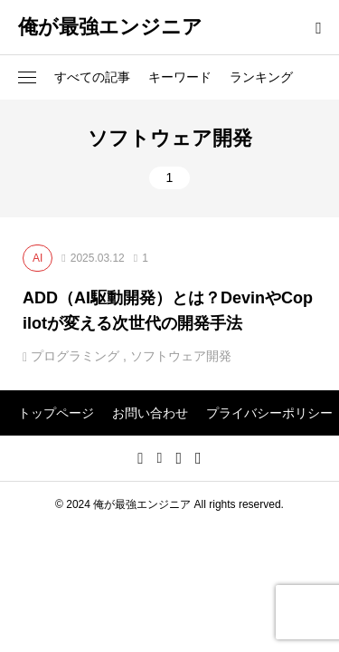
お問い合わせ (150, 413)
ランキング (261, 77)
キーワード (180, 77)
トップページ (56, 413)
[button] (27, 78)
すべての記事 (92, 77)
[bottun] (318, 27)
